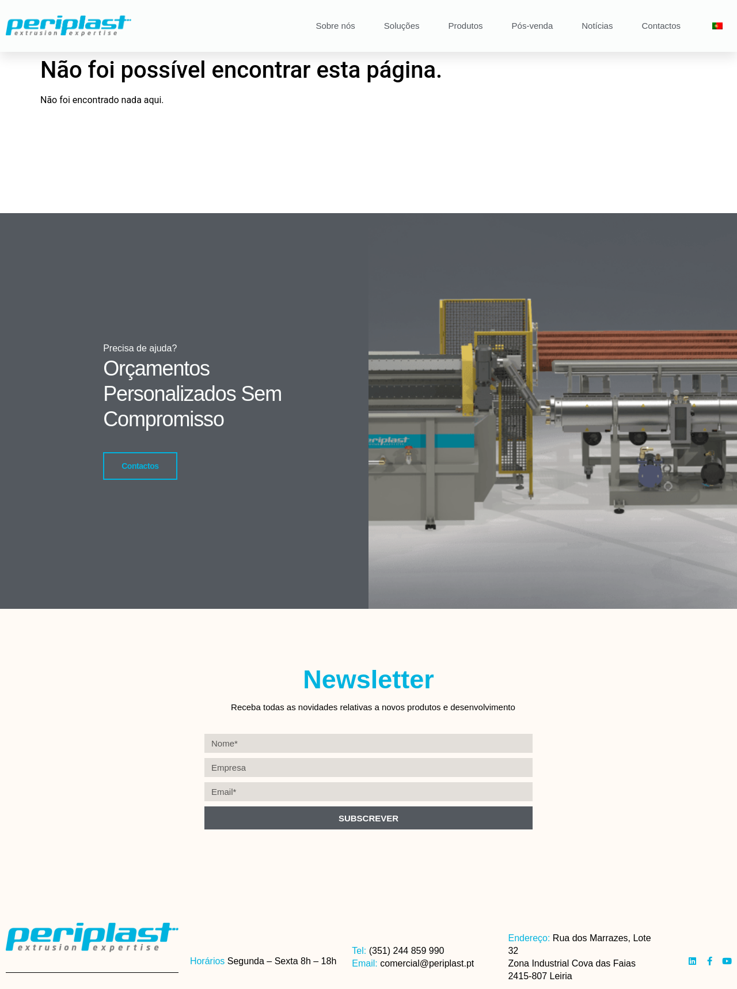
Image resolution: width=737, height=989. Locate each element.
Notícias (597, 26)
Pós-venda (532, 26)
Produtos (466, 26)
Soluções (402, 26)
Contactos (661, 26)
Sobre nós (335, 26)
